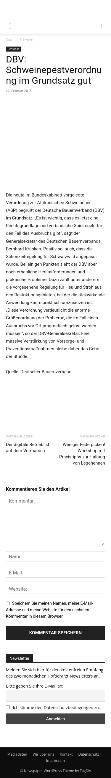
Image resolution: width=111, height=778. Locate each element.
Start (10, 39)
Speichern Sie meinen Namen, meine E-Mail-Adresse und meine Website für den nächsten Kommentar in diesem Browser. (49, 610)
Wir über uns (43, 754)
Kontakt (66, 754)
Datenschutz (88, 754)
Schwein (26, 39)
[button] (102, 26)
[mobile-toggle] (10, 26)
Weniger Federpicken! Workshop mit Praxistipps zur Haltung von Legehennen (82, 454)
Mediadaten (17, 754)
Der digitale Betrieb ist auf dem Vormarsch (27, 447)
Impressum (55, 760)
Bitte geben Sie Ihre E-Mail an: (34, 686)
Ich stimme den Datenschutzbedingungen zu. (56, 707)
